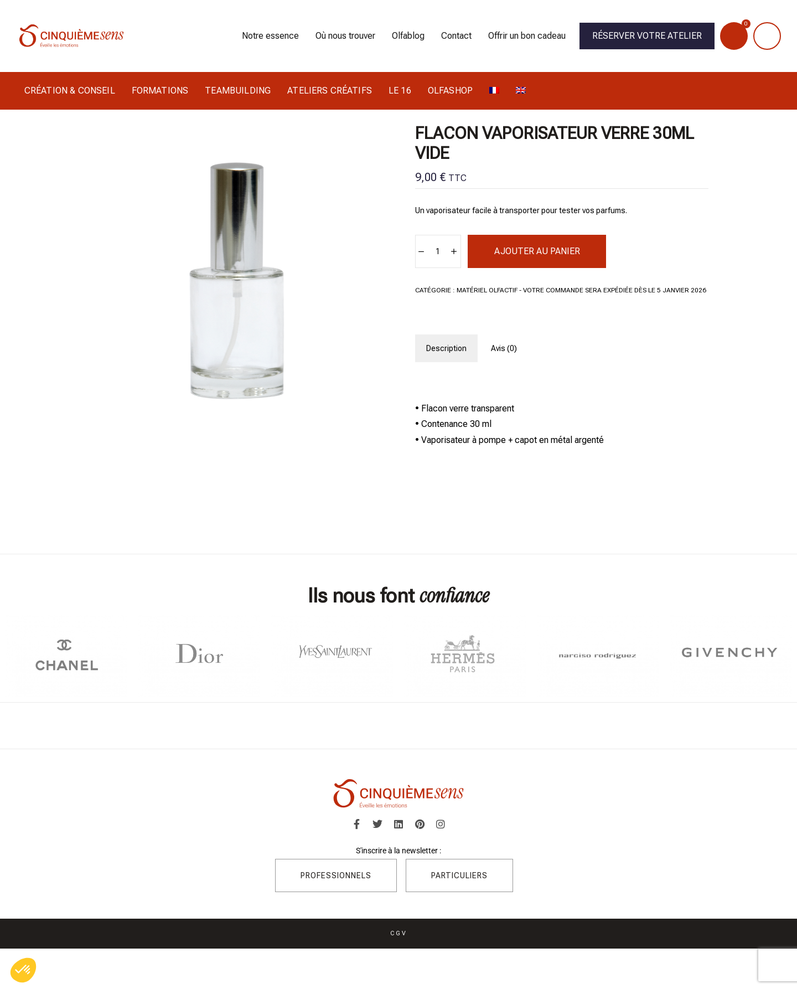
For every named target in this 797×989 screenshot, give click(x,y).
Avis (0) (504, 348)
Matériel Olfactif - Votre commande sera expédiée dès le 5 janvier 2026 (581, 290)
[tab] (446, 348)
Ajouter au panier (537, 251)
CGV (398, 932)
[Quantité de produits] (437, 251)
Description (446, 348)
